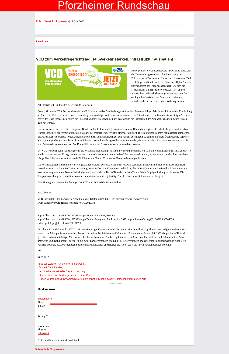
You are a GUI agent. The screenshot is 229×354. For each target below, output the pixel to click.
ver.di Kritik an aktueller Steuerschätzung (62, 271)
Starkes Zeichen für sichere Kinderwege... (62, 263)
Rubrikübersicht (45, 21)
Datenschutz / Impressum (49, 349)
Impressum (62, 21)
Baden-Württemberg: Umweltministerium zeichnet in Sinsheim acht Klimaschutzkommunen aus (92, 279)
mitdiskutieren (45, 298)
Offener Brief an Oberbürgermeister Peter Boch (65, 275)
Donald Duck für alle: (50, 267)
